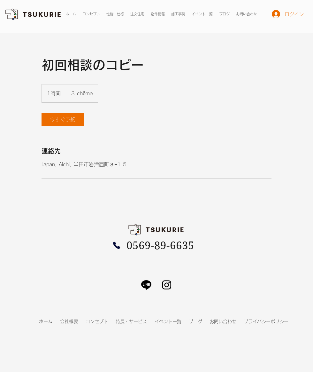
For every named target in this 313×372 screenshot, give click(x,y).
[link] (63, 119)
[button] (158, 14)
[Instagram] (167, 285)
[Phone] (116, 245)
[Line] (146, 285)
